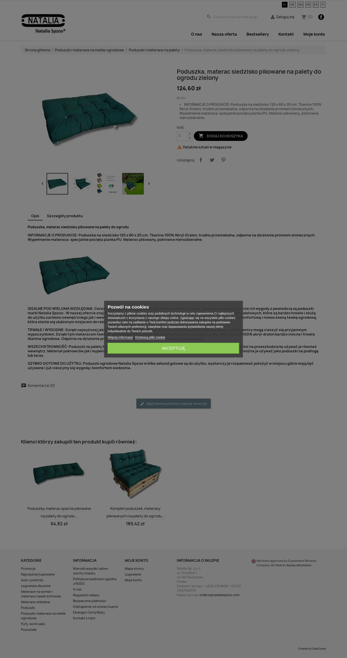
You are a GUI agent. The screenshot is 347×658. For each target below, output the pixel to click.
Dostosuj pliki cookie (150, 337)
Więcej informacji (120, 337)
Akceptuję (173, 348)
